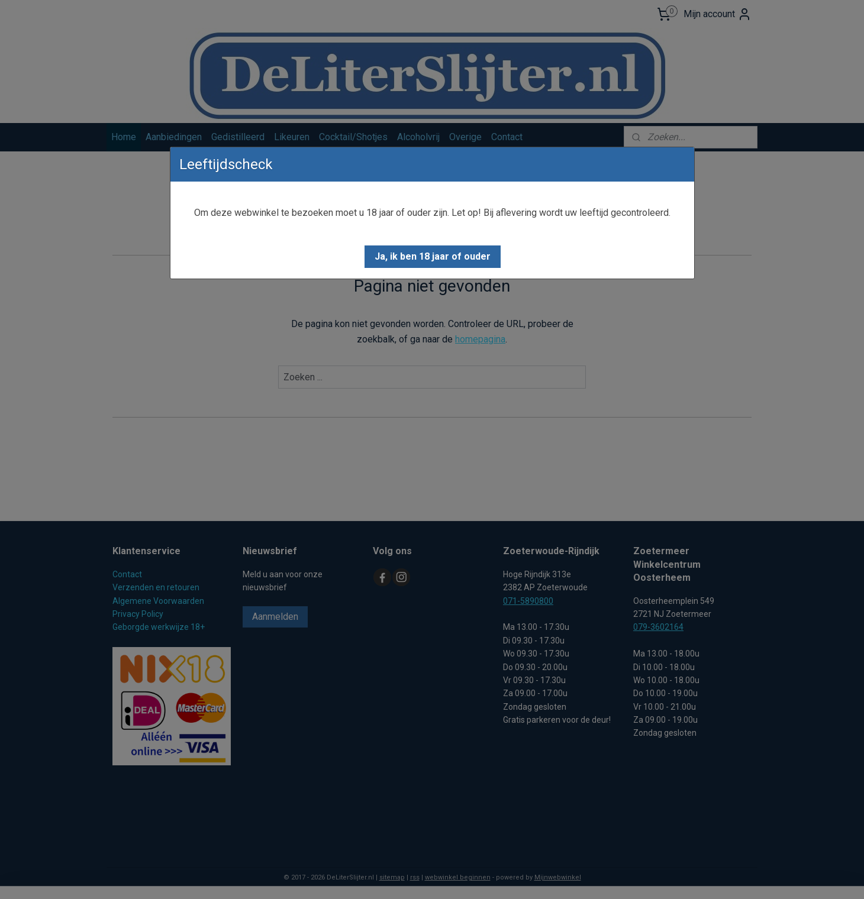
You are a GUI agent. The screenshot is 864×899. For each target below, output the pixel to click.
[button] (433, 256)
